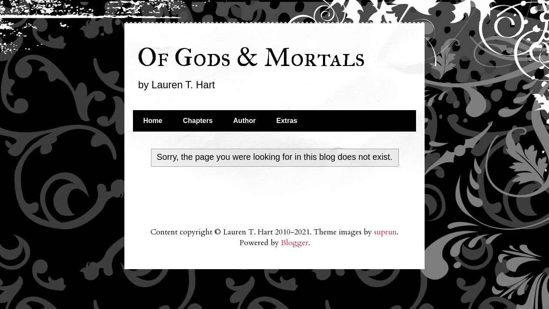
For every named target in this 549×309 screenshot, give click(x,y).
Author (244, 120)
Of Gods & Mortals (251, 57)
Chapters (197, 120)
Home (152, 120)
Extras (286, 120)
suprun (385, 232)
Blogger (294, 242)
